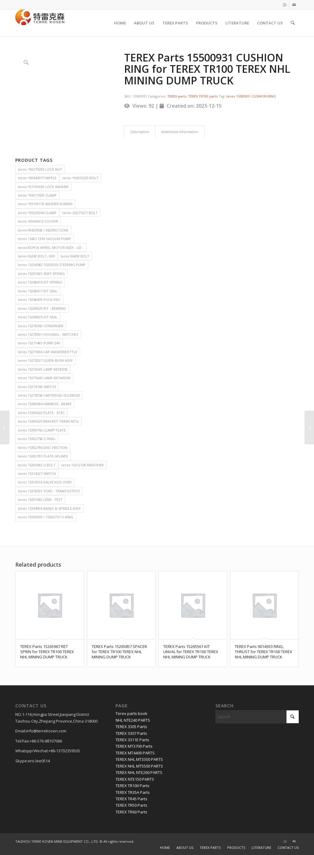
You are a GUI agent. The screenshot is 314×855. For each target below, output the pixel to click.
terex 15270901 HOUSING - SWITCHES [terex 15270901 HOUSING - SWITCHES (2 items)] (48, 334)
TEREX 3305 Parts (131, 726)
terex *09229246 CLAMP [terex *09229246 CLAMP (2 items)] (37, 212)
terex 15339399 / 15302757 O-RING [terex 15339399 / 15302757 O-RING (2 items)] (45, 517)
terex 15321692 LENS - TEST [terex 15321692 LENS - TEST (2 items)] (40, 499)
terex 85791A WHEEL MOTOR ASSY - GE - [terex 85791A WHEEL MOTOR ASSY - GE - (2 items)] (50, 247)
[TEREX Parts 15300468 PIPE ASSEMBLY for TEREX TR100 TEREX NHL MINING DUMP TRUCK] (309, 427)
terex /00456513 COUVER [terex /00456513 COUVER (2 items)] (38, 221)
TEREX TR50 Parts (131, 805)
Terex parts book (131, 713)
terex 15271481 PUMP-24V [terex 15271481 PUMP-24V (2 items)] (39, 343)
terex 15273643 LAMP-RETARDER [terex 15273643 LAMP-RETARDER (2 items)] (44, 378)
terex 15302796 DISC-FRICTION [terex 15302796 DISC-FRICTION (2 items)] (42, 447)
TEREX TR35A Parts (133, 792)
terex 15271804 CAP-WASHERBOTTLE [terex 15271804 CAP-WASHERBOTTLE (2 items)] (47, 352)
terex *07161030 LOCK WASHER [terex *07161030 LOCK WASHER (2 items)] (43, 186)
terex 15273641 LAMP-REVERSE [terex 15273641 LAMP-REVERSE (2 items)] (43, 369)
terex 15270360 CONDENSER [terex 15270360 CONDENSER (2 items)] (40, 326)
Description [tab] (140, 131)
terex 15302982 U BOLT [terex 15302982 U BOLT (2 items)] (37, 465)
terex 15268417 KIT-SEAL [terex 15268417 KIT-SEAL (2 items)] (37, 291)
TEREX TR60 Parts (131, 812)
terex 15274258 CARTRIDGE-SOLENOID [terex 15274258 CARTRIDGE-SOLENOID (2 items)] (49, 395)
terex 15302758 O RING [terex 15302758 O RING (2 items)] (36, 438)
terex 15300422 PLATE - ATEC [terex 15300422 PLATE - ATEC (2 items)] (41, 412)
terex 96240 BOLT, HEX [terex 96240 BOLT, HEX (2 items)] (36, 256)
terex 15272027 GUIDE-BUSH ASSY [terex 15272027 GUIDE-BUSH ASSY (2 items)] (45, 360)
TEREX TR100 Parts (133, 785)
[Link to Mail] (294, 4)
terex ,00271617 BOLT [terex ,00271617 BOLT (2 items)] (80, 212)
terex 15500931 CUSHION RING (251, 96)
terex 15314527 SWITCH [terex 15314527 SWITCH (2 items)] (37, 473)
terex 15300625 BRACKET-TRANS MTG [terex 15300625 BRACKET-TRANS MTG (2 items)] (48, 421)
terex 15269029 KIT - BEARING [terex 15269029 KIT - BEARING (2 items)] (42, 308)
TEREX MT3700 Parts (134, 746)
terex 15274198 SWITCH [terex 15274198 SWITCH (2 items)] (37, 386)
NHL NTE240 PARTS (133, 720)
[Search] (293, 22)
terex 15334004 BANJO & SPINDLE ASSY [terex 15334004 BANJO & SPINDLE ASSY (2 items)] (49, 508)
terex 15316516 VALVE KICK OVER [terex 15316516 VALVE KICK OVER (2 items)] (45, 482)
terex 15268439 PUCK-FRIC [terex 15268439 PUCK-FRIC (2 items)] (39, 299)
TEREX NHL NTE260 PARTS (139, 772)
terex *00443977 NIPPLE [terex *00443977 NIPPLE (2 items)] (37, 178)
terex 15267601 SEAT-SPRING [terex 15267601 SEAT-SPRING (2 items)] (41, 273)
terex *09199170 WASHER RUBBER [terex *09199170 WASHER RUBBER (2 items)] (45, 204)
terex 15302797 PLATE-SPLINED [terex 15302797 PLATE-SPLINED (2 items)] (43, 456)
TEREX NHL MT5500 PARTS (139, 766)
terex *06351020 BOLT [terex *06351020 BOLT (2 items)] (80, 178)
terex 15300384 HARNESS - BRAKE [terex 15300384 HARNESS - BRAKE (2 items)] (45, 404)
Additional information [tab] (179, 131)
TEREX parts (176, 96)
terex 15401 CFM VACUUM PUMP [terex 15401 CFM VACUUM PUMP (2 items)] (44, 238)
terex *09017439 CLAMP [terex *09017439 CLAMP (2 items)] (37, 195)
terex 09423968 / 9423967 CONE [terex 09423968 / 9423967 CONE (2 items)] (43, 230)
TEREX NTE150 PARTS (135, 779)
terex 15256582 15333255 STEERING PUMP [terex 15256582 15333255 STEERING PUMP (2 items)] (52, 264)
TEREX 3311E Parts (132, 739)
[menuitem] (120, 22)
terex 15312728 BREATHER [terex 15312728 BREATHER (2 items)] (82, 465)
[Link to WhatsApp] (284, 4)
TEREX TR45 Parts (131, 798)
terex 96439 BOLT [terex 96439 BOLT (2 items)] (75, 256)
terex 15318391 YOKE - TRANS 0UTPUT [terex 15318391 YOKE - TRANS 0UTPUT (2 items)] (49, 491)
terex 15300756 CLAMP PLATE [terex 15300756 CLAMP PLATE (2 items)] (42, 430)
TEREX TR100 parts (203, 96)
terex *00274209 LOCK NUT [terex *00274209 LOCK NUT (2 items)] (40, 169)
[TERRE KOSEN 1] (39, 22)
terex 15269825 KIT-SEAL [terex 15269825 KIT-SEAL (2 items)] (37, 317)
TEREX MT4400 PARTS (135, 753)
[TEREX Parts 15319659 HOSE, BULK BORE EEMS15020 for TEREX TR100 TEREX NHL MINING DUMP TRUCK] (4, 427)
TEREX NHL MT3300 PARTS (139, 759)
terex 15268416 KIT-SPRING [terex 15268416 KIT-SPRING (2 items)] (40, 282)
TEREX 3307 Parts (131, 733)
